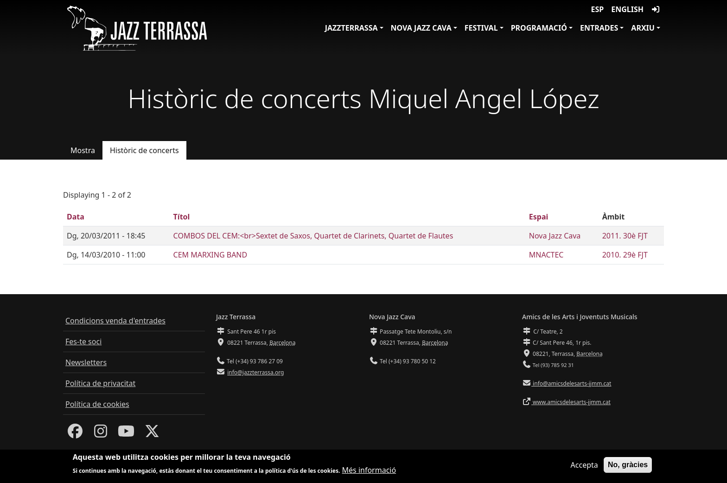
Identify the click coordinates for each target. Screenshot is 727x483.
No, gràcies (628, 467)
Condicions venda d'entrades (115, 321)
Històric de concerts (144, 150)
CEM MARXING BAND (210, 255)
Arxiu (643, 28)
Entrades (599, 28)
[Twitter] (152, 434)
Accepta (584, 467)
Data (75, 217)
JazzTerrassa (351, 28)
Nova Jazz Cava (421, 28)
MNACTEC (546, 255)
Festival (481, 28)
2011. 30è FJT (625, 236)
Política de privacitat (100, 383)
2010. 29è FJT (625, 255)
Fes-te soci (83, 341)
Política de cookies (97, 404)
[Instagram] (100, 434)
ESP (597, 9)
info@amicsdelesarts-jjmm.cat (571, 383)
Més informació (369, 472)
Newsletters (86, 362)
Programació (539, 28)
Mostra (82, 150)
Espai (538, 217)
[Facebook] (75, 434)
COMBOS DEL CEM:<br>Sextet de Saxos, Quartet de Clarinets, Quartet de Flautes (313, 236)
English (627, 9)
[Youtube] (126, 434)
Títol (181, 217)
